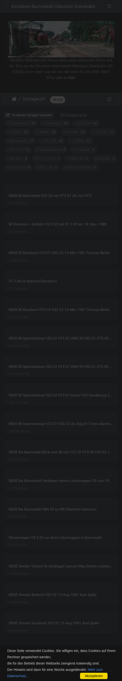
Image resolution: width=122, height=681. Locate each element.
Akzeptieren (94, 676)
